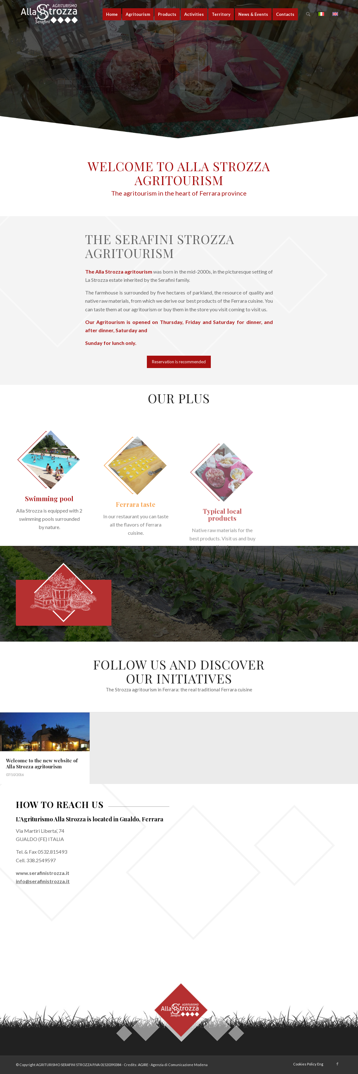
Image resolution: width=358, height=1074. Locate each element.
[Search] (308, 14)
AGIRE (143, 1065)
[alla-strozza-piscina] (49, 496)
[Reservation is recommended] (179, 362)
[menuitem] (111, 14)
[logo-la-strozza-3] (55, 14)
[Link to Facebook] (337, 1064)
